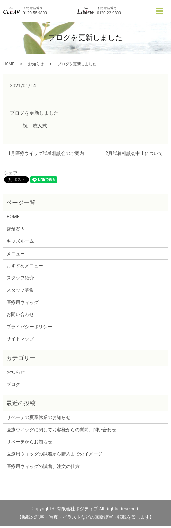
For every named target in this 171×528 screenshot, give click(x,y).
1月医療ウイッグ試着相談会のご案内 (46, 153)
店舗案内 (16, 229)
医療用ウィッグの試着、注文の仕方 (43, 466)
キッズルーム (20, 241)
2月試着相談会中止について (134, 153)
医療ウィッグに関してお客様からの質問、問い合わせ (61, 429)
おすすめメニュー (25, 265)
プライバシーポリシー (29, 326)
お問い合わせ (20, 314)
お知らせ (36, 64)
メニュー (16, 253)
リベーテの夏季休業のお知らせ (38, 417)
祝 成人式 (35, 126)
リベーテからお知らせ (29, 441)
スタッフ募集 (20, 290)
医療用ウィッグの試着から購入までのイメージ (57, 453)
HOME (8, 64)
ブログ (13, 384)
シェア (11, 172)
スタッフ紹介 (20, 277)
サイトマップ (20, 338)
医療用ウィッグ (23, 302)
